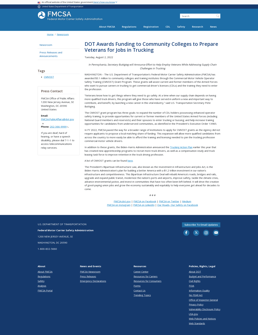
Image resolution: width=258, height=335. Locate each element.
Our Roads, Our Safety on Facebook (177, 205)
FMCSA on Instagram (118, 205)
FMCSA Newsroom (90, 271)
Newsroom (63, 34)
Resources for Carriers (145, 276)
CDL (168, 26)
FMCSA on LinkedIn (144, 205)
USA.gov (193, 314)
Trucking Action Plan (181, 147)
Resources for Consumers (147, 281)
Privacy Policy (196, 304)
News (213, 26)
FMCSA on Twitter (169, 201)
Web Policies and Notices (202, 318)
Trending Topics (142, 295)
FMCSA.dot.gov (122, 201)
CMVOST (49, 76)
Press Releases (88, 276)
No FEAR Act (196, 295)
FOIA (191, 285)
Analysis (42, 285)
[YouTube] (216, 232)
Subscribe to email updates (201, 224)
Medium (186, 201)
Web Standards (197, 323)
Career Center (141, 271)
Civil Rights (194, 281)
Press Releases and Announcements (50, 54)
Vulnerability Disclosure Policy (204, 309)
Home (50, 34)
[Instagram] (206, 233)
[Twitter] (196, 232)
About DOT (195, 271)
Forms (137, 285)
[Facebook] (186, 232)
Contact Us (139, 290)
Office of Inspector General (203, 300)
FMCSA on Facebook (144, 201)
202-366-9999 (59, 126)
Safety (181, 26)
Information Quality (199, 290)
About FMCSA (107, 26)
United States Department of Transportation (62, 6)
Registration (151, 26)
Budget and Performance (202, 276)
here (130, 160)
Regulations (129, 26)
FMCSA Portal (45, 290)
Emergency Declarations (93, 281)
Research (197, 26)
